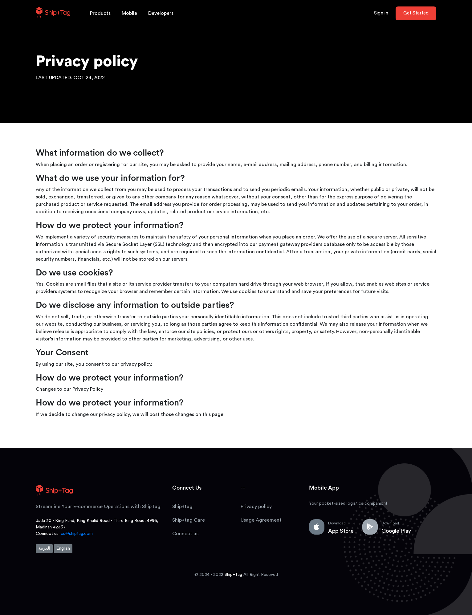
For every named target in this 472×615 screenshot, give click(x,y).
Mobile (129, 13)
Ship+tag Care (188, 520)
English (63, 548)
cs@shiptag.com (77, 534)
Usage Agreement (261, 520)
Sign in (381, 13)
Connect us (185, 533)
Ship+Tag (233, 574)
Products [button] (100, 13)
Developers (160, 13)
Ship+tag (182, 506)
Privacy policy (256, 506)
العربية (44, 548)
